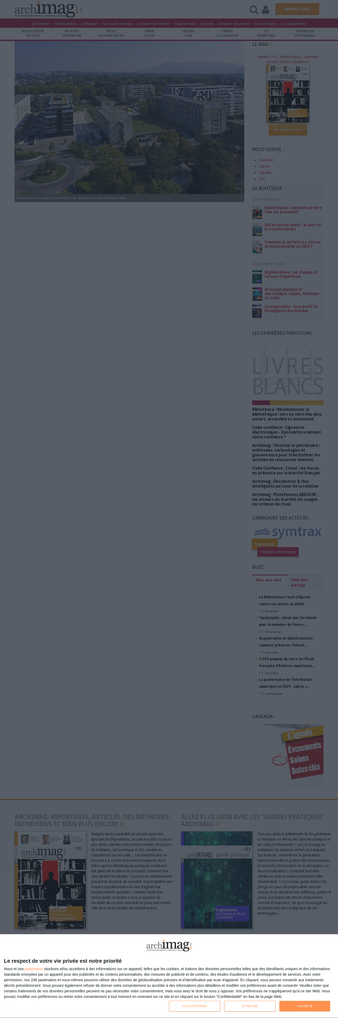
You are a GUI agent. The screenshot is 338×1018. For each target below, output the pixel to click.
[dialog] (169, 976)
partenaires (34, 969)
